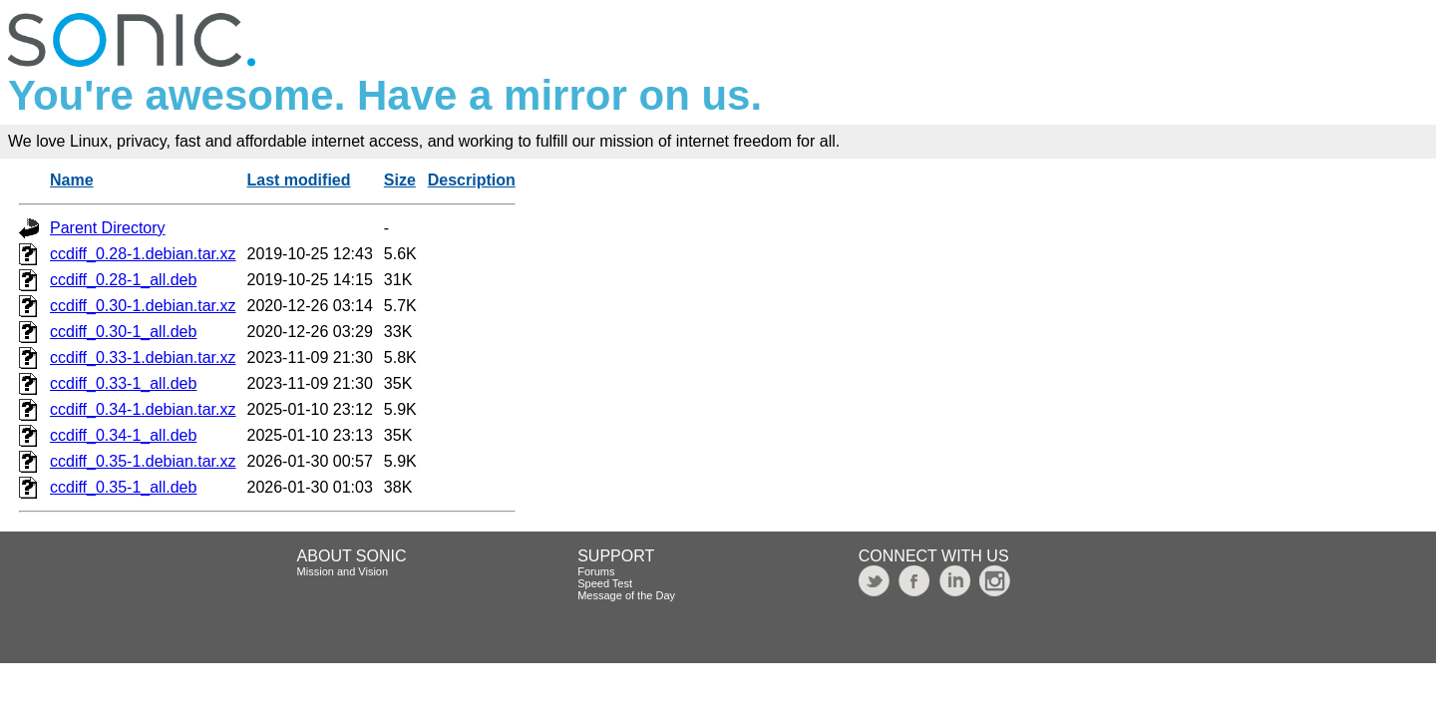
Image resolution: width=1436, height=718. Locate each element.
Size (400, 180)
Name (72, 180)
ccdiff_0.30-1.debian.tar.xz (143, 305)
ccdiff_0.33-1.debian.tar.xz (143, 357)
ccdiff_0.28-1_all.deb (123, 279)
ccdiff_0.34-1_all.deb (123, 435)
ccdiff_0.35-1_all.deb (123, 487)
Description (472, 180)
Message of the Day (626, 595)
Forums (595, 571)
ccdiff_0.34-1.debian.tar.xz (143, 409)
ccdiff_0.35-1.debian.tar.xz (143, 461)
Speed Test (604, 583)
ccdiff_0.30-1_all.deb (123, 331)
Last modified (299, 180)
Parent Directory (108, 227)
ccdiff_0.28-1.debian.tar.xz (143, 253)
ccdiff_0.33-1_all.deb (123, 383)
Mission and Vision (343, 571)
